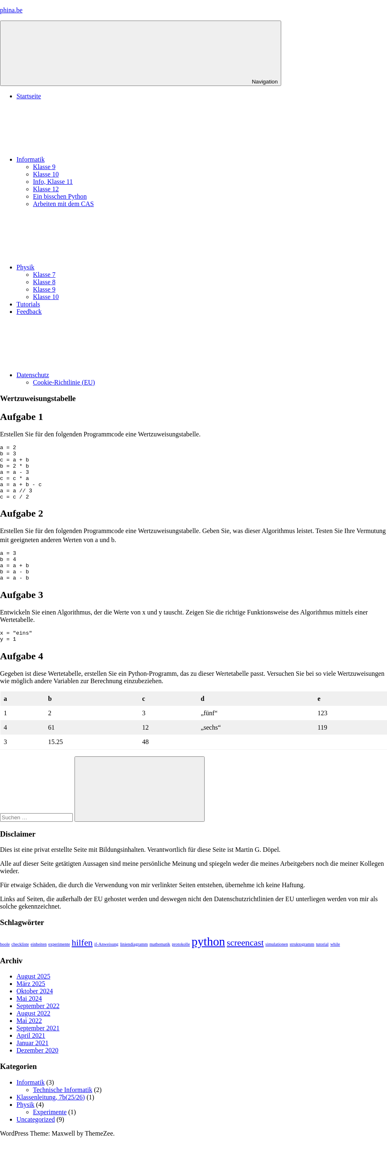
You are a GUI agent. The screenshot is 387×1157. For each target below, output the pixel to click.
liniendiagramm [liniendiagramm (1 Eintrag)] (134, 964)
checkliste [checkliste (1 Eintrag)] (20, 964)
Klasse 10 (46, 174)
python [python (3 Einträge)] (208, 961)
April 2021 (30, 1055)
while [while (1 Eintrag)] (335, 964)
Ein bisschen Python (60, 196)
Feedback (29, 311)
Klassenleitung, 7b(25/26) (50, 1116)
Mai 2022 (29, 1040)
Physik (87, 267)
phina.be (11, 10)
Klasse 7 (44, 274)
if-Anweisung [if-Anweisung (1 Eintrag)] (106, 964)
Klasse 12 (46, 188)
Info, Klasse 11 (53, 181)
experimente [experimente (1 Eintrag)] (59, 964)
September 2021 (37, 1047)
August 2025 (33, 995)
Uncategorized (35, 1139)
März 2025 (30, 1003)
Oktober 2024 (34, 1010)
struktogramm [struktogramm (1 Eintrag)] (302, 964)
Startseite (28, 96)
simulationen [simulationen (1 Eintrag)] (277, 964)
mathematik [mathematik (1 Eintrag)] (159, 964)
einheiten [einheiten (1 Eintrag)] (38, 964)
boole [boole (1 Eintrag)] (5, 964)
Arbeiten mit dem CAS (63, 203)
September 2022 (37, 1025)
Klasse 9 (44, 166)
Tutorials (28, 304)
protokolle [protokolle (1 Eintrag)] (181, 964)
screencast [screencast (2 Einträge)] (245, 962)
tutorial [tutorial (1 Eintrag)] (322, 964)
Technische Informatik (62, 1109)
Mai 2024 (29, 1018)
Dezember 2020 (37, 1070)
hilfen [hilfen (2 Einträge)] (82, 962)
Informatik (92, 159)
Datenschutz (94, 374)
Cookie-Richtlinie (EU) (64, 382)
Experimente (50, 1131)
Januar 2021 (32, 1062)
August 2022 (33, 1032)
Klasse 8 (44, 281)
